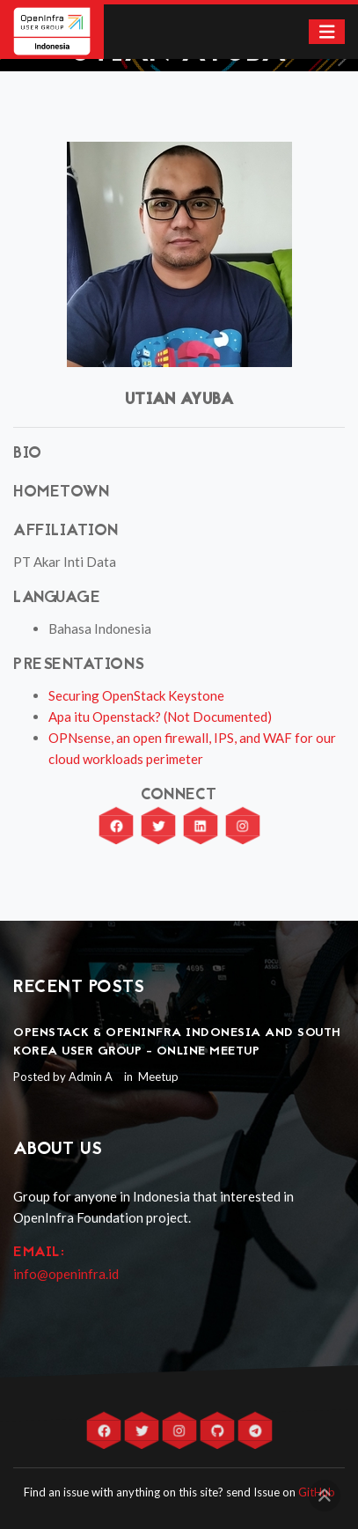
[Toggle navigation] (327, 32)
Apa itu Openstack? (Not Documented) (160, 716)
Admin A (91, 1077)
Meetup (157, 1077)
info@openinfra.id (66, 1274)
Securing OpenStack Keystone (136, 695)
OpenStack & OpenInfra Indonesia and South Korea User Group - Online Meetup (177, 1042)
